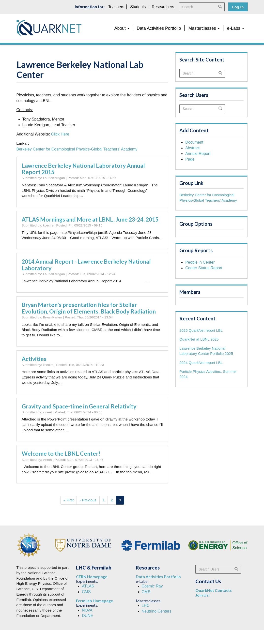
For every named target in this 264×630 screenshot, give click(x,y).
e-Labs (235, 28)
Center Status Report (203, 268)
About (121, 28)
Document (194, 142)
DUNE (87, 616)
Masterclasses (203, 28)
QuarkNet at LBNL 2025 (199, 339)
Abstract (192, 148)
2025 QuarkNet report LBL (201, 330)
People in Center (200, 262)
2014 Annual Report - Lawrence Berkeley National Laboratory (86, 264)
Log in (238, 7)
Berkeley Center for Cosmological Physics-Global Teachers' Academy (77, 149)
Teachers (116, 7)
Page (189, 159)
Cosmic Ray (152, 586)
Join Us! (202, 595)
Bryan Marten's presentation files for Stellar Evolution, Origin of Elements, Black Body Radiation (89, 308)
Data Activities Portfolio (159, 28)
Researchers (163, 7)
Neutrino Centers (156, 611)
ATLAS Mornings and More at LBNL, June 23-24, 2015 (90, 219)
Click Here (60, 134)
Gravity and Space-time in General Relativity (79, 406)
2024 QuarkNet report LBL (201, 362)
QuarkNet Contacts (213, 590)
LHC (146, 605)
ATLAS (88, 586)
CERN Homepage (91, 576)
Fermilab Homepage (94, 600)
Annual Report (197, 153)
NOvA (87, 610)
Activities (34, 358)
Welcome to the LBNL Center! (61, 453)
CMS (86, 592)
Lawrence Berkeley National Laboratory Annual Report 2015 (83, 169)
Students (138, 7)
